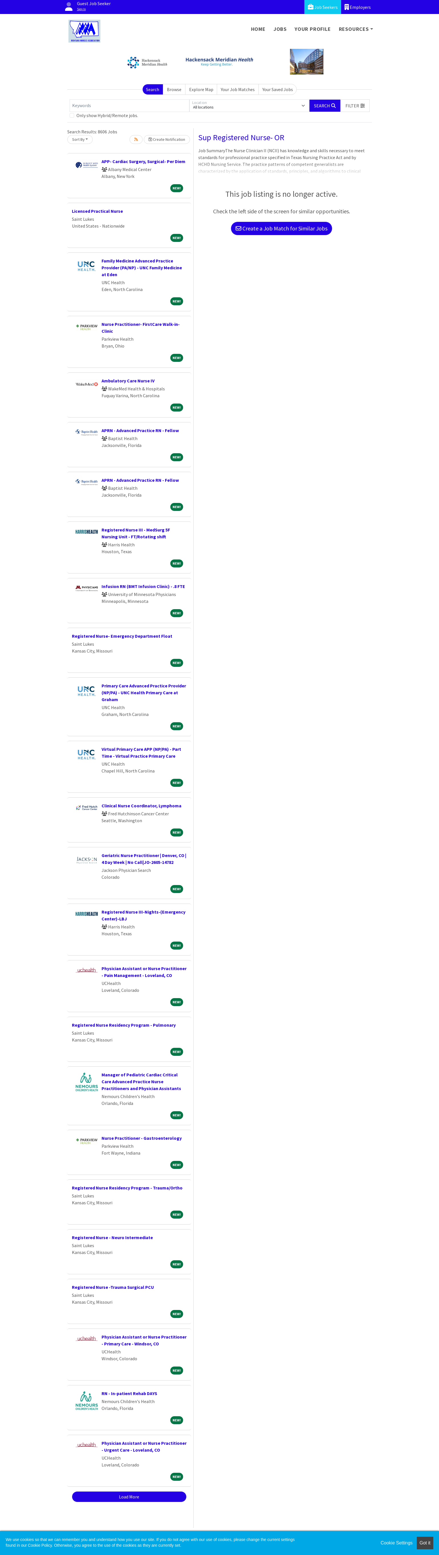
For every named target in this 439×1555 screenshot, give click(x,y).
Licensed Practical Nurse (97, 211)
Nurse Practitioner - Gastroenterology (142, 1138)
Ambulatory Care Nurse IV (128, 381)
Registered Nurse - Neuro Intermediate (112, 1237)
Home (258, 29)
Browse (174, 89)
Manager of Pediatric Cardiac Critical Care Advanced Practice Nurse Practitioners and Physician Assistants (141, 1081)
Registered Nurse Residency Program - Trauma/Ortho (127, 1188)
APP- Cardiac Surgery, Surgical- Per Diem (143, 161)
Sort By (78, 139)
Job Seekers (323, 7)
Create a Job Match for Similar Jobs (281, 228)
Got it (425, 1542)
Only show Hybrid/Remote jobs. (107, 115)
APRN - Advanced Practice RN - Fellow (140, 430)
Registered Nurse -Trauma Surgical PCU (113, 1287)
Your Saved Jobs (277, 89)
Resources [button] (354, 29)
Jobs (280, 29)
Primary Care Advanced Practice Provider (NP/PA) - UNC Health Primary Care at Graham (144, 692)
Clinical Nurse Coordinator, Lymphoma (141, 805)
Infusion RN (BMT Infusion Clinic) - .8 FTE (143, 586)
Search (152, 89)
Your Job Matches (238, 89)
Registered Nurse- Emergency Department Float (122, 636)
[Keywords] (129, 105)
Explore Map (201, 89)
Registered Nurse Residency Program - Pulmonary (124, 1025)
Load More (129, 1497)
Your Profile (313, 29)
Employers (358, 7)
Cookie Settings (396, 1542)
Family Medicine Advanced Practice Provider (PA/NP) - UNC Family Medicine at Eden (142, 267)
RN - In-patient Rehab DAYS (129, 1393)
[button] (355, 105)
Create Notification (167, 139)
